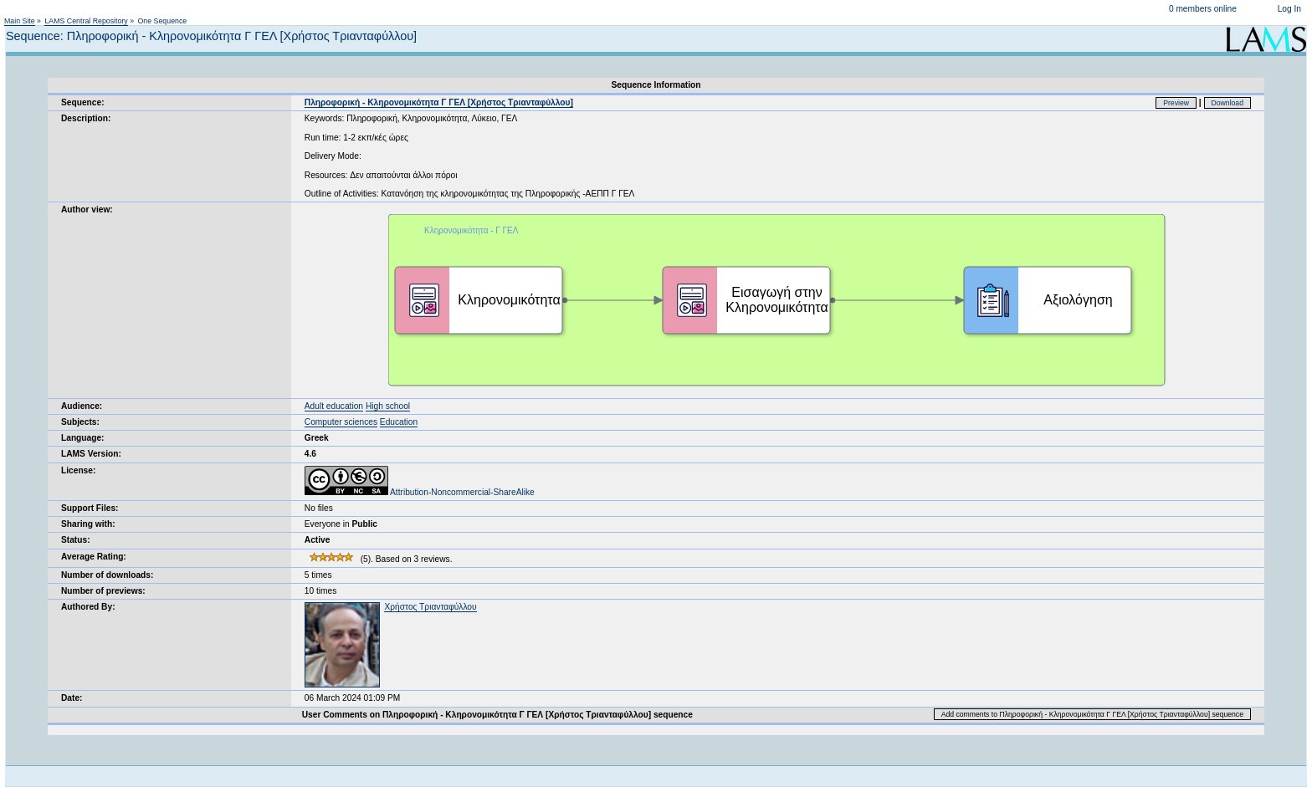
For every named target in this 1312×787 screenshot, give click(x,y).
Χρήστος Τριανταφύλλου (430, 606)
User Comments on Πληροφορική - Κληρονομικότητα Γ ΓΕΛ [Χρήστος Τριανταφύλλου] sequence (497, 714)
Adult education (334, 406)
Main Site (19, 21)
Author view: (87, 209)
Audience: (81, 406)
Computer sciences (341, 422)
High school (388, 406)
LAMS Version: (91, 453)
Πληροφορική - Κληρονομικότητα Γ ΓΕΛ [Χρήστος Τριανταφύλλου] (439, 102)
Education (399, 422)
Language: (83, 437)
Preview (1176, 103)
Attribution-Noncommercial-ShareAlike (420, 492)
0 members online (1203, 8)
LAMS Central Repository (85, 21)
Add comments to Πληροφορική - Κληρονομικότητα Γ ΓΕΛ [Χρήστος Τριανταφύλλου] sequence (1092, 714)
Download (1228, 103)
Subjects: (80, 422)
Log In (1289, 8)
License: (78, 470)
